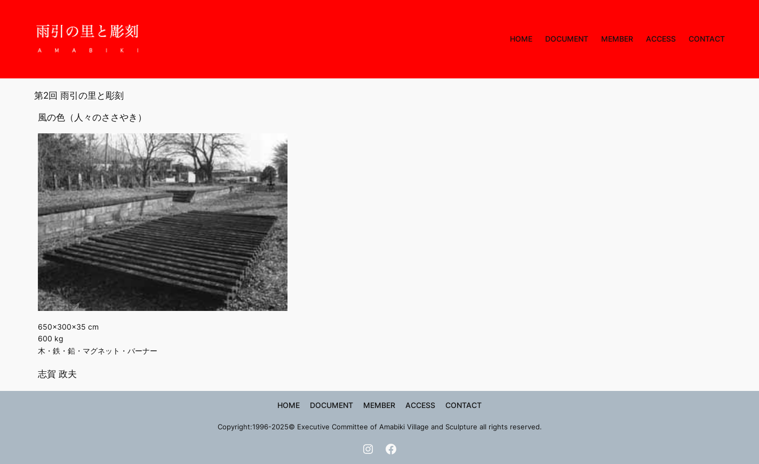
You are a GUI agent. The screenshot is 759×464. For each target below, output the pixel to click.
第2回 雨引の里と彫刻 (79, 95)
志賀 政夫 (57, 374)
